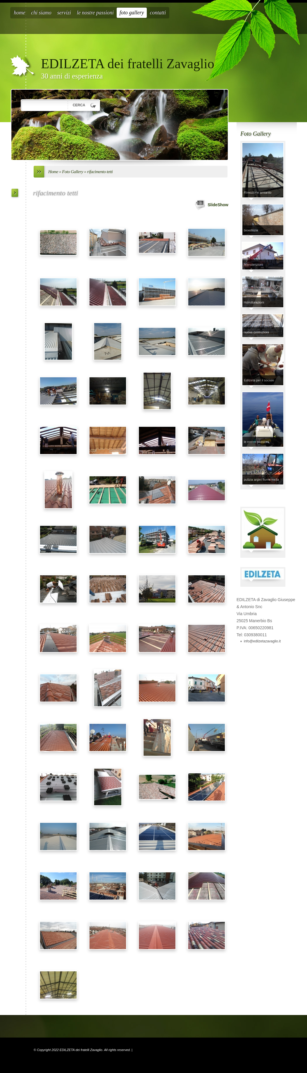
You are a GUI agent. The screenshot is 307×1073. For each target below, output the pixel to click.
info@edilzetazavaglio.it (262, 641)
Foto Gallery (132, 13)
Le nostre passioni (95, 13)
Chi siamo (41, 13)
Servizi (64, 13)
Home (19, 13)
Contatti (158, 13)
